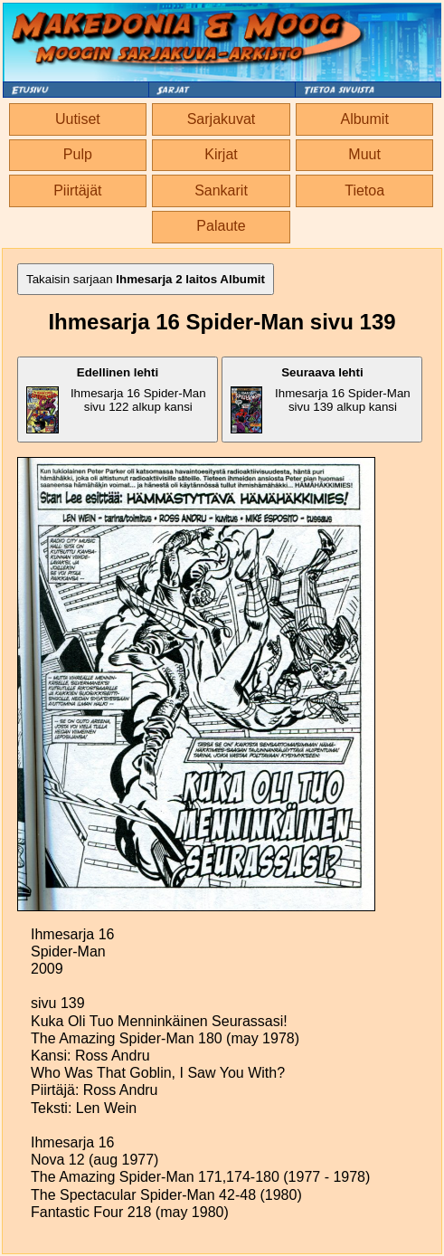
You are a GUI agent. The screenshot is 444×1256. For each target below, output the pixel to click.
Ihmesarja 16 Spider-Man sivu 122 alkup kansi (116, 399)
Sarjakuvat (221, 119)
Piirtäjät (77, 190)
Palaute (220, 225)
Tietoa (364, 190)
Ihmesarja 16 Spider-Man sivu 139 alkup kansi (320, 399)
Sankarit (221, 190)
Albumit (364, 119)
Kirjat (220, 154)
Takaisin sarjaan (145, 279)
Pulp (77, 154)
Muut (364, 154)
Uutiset (77, 119)
